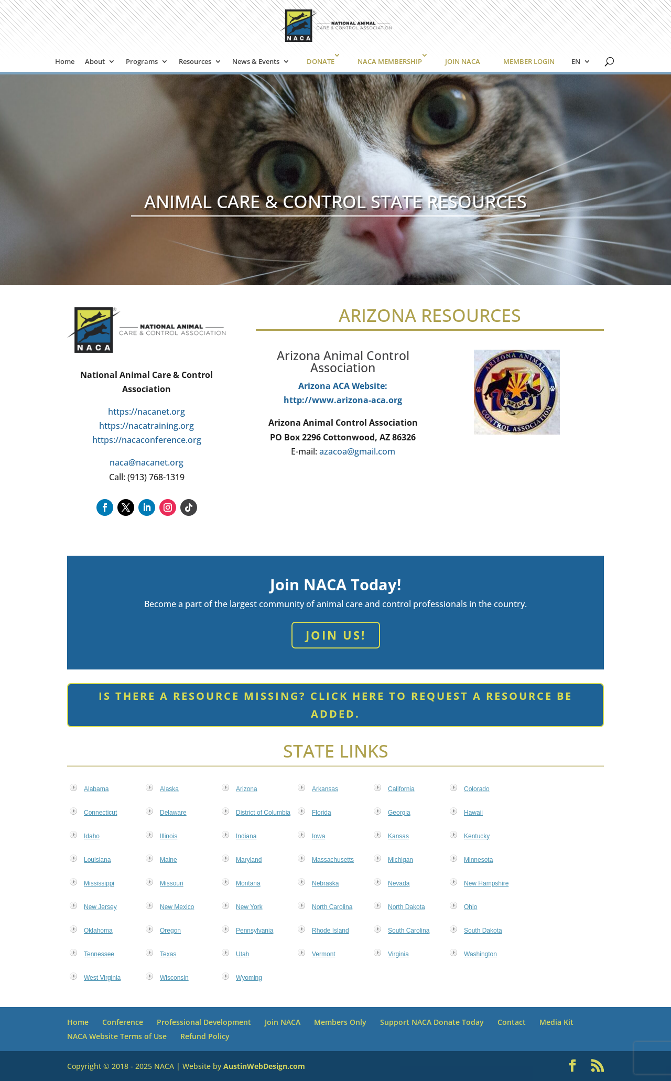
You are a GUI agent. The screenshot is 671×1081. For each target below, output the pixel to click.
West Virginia (102, 977)
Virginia (398, 954)
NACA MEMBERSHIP (390, 61)
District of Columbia (263, 812)
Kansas (398, 836)
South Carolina (408, 930)
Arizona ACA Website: (342, 386)
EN (575, 62)
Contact (511, 1022)
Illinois (168, 836)
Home (64, 62)
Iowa (318, 836)
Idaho (92, 836)
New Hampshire (486, 883)
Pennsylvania (254, 930)
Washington (480, 954)
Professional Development (204, 1022)
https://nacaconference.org (146, 440)
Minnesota (478, 859)
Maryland (249, 859)
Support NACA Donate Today (432, 1022)
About (95, 62)
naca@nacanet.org (146, 462)
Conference (122, 1022)
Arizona (246, 789)
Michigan (400, 859)
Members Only (340, 1022)
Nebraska (325, 883)
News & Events (255, 62)
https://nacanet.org (146, 411)
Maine (168, 859)
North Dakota (406, 907)
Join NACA (282, 1022)
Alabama (96, 789)
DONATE (320, 61)
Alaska (169, 789)
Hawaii (473, 812)
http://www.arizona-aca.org (343, 400)
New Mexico (177, 907)
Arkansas (325, 789)
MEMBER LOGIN (529, 61)
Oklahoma (98, 930)
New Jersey (100, 907)
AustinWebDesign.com (264, 1066)
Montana (248, 883)
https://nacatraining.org (146, 425)
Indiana (246, 836)
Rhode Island (330, 930)
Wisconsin (174, 977)
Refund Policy (205, 1036)
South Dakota (483, 930)
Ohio (470, 907)
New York (249, 907)
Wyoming (249, 977)
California (401, 789)
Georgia (399, 812)
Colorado (477, 789)
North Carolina (332, 907)
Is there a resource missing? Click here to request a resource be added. (335, 705)
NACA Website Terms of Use (117, 1036)
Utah (242, 954)
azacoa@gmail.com (357, 451)
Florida (321, 812)
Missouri (171, 883)
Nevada (398, 883)
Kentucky (477, 836)
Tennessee (99, 954)
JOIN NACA (462, 61)
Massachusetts (333, 859)
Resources (195, 62)
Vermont (324, 954)
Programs (142, 62)
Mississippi (99, 883)
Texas (168, 954)
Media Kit (556, 1022)
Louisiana (97, 859)
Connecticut (100, 812)
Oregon (170, 930)
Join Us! (336, 635)
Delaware (173, 812)
